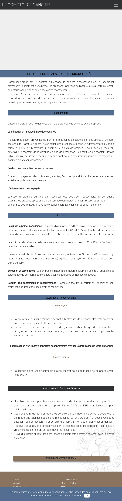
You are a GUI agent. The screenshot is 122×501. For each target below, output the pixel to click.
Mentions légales (68, 483)
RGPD (63, 486)
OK (86, 495)
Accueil (16, 480)
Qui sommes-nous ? (69, 480)
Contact (16, 483)
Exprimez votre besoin (23, 486)
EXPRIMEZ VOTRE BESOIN (61, 458)
